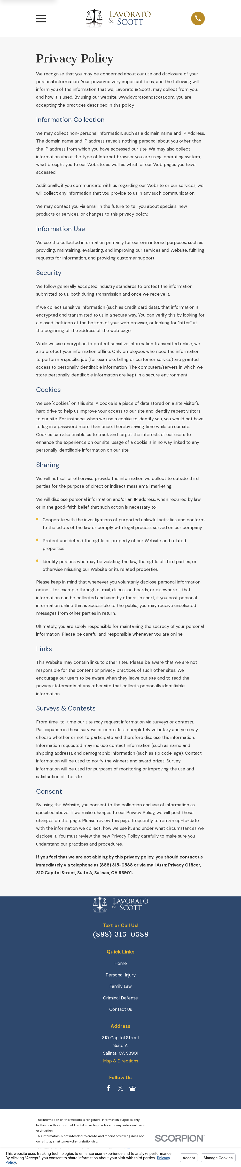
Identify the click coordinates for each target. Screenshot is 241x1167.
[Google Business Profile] (132, 1088)
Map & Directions (120, 1061)
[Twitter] (121, 1088)
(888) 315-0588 (120, 934)
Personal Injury (121, 975)
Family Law (121, 986)
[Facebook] (108, 1088)
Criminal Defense (120, 998)
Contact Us (120, 1009)
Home (120, 963)
